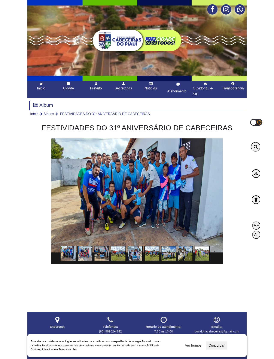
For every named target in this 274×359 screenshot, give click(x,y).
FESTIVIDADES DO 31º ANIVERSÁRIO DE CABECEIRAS (104, 114)
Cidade (68, 86)
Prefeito (96, 86)
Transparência (233, 86)
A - (256, 235)
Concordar (216, 345)
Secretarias (123, 86)
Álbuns (48, 114)
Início (41, 86)
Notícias (150, 86)
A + (256, 225)
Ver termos (193, 345)
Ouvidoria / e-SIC (203, 89)
